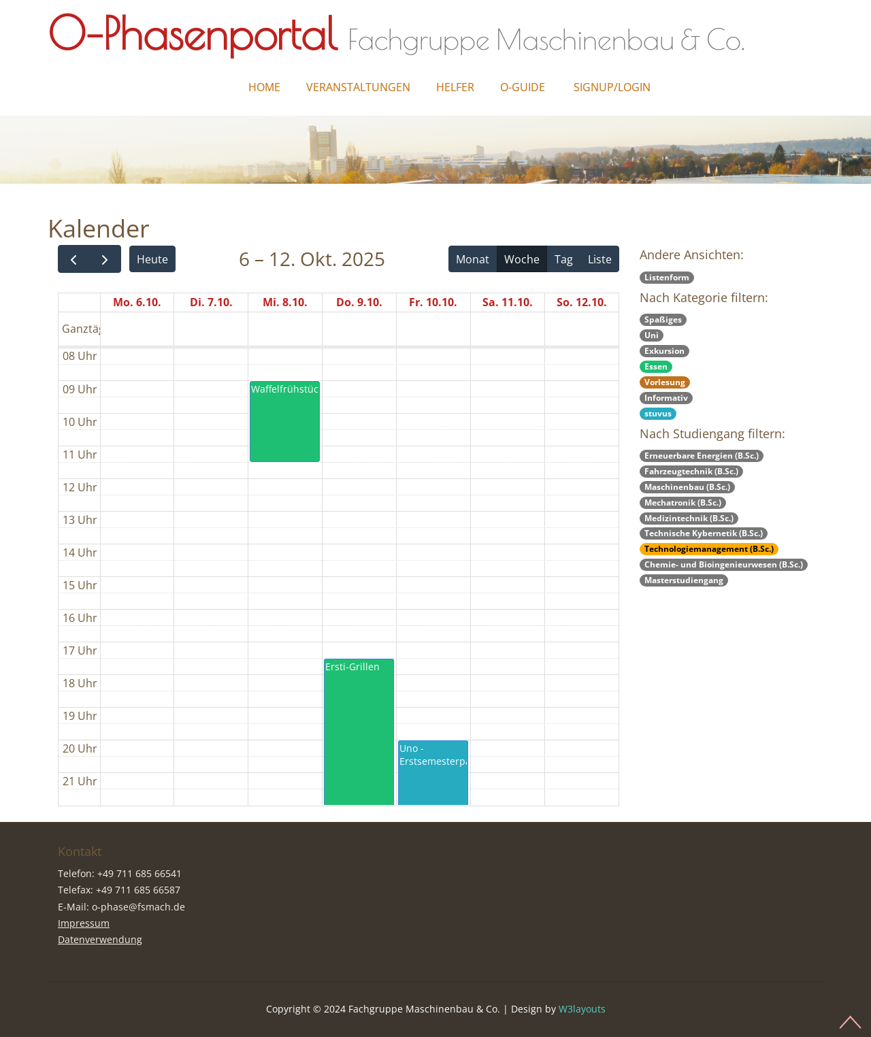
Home (264, 87)
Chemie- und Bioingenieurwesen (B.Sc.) (723, 564)
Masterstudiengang (683, 580)
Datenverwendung (100, 939)
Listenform (666, 277)
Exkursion (664, 351)
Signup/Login (612, 87)
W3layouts (582, 1008)
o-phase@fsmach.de (138, 906)
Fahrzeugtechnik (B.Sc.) (691, 471)
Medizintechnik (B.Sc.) (689, 518)
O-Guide (522, 87)
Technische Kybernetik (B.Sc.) (703, 533)
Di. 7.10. (211, 302)
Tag (564, 259)
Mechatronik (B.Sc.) (682, 502)
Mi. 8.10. (285, 302)
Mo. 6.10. (137, 302)
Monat (472, 259)
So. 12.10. (582, 302)
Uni (651, 335)
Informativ (666, 398)
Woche (522, 259)
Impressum (84, 923)
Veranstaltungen (358, 87)
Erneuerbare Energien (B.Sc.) (701, 455)
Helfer (455, 87)
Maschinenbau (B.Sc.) (687, 487)
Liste (600, 259)
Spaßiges (663, 319)
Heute (152, 259)
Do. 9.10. (359, 302)
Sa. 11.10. (507, 302)
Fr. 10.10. (433, 302)
